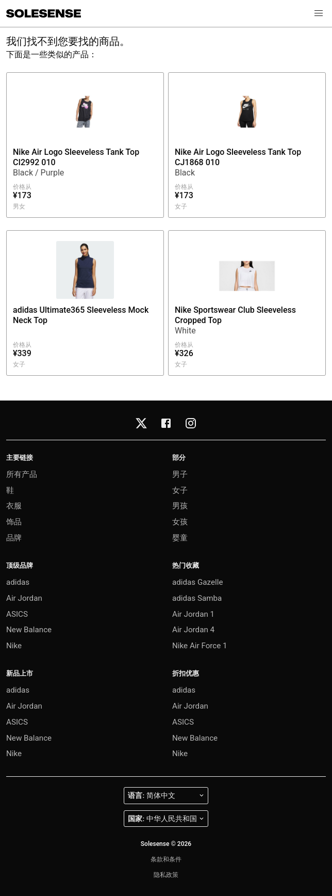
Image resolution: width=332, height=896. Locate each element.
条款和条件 (166, 859)
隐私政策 (166, 874)
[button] (318, 13)
